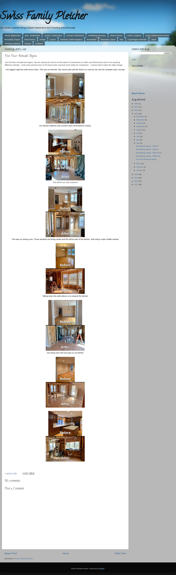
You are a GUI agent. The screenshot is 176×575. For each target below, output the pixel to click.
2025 (136, 104)
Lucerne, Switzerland (53, 35)
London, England (134, 35)
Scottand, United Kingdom (71, 39)
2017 (136, 184)
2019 (136, 178)
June (138, 136)
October (139, 123)
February (140, 167)
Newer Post (10, 553)
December (140, 116)
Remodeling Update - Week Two (148, 156)
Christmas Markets (12, 43)
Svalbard (39, 43)
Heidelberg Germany (97, 35)
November (140, 120)
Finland (28, 43)
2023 (136, 107)
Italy (121, 39)
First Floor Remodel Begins (146, 159)
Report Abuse (138, 93)
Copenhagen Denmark (137, 39)
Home (66, 553)
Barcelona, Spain (108, 39)
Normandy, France (12, 39)
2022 (136, 110)
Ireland (42, 39)
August (139, 130)
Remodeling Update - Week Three (149, 153)
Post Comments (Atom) (24, 559)
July (138, 133)
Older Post (120, 553)
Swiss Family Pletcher (43, 17)
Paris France (29, 39)
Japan (153, 39)
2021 (136, 114)
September (140, 126)
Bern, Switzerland (32, 35)
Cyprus (53, 39)
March (139, 164)
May (138, 140)
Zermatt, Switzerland (75, 35)
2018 (136, 181)
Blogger (101, 569)
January (139, 170)
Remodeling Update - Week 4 (147, 149)
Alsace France (116, 35)
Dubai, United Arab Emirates (157, 35)
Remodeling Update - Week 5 (147, 146)
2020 (136, 174)
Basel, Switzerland (13, 35)
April (138, 143)
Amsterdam (91, 39)
